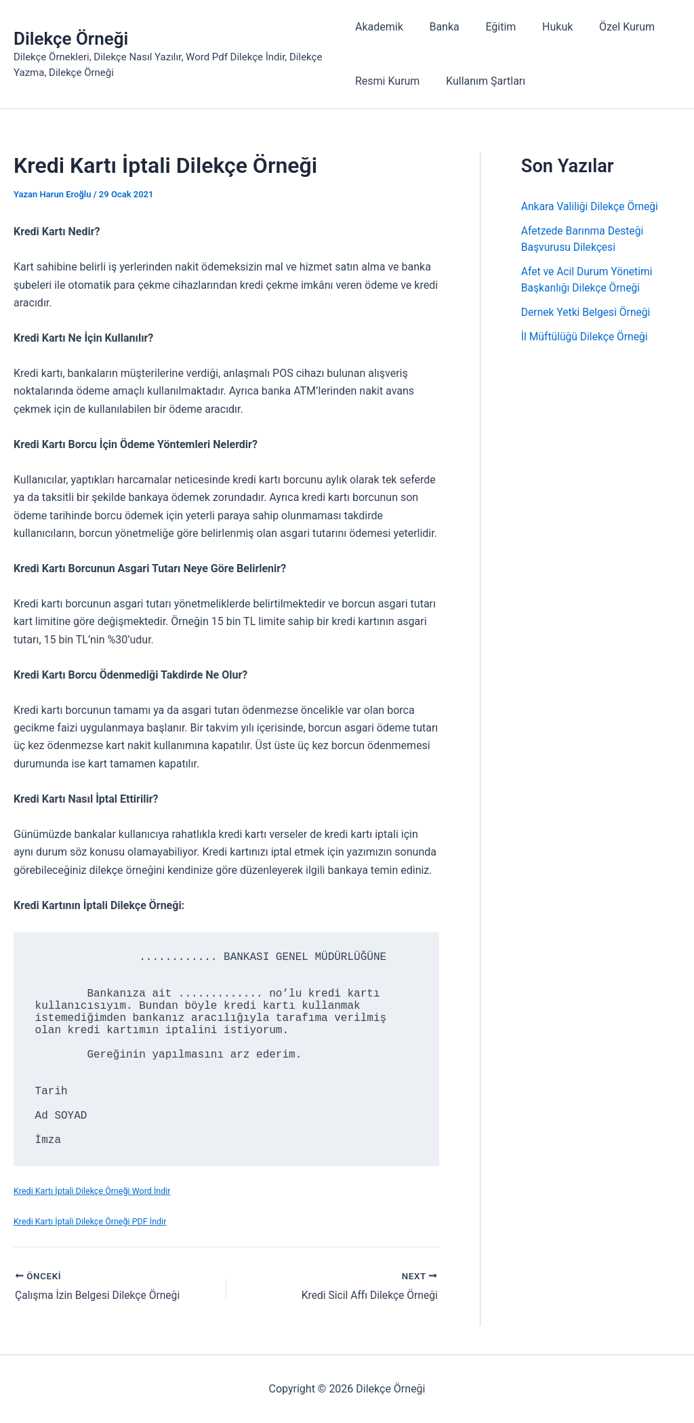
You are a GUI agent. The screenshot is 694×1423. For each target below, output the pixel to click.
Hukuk (544, 26)
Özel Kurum (608, 26)
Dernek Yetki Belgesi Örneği (587, 312)
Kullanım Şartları (480, 81)
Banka (440, 26)
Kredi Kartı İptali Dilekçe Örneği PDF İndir (92, 1221)
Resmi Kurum (387, 81)
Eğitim (491, 26)
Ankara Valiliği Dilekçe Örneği (591, 206)
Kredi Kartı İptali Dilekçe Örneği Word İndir (94, 1191)
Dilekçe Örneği (71, 38)
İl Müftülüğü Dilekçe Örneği (586, 336)
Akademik (379, 26)
